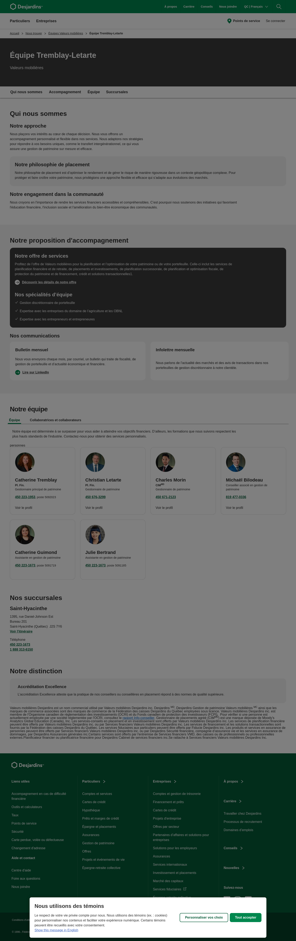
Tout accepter (245, 917)
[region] (148, 917)
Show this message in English (56, 930)
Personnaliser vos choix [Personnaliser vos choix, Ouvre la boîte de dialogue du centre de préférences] (204, 917)
